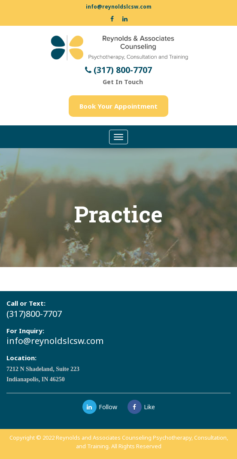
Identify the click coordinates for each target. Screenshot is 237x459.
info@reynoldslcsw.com (119, 6)
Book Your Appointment (118, 106)
